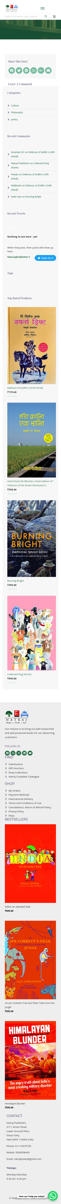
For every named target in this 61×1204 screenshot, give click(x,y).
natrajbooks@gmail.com (27, 1159)
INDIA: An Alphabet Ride (17, 906)
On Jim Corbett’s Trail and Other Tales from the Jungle (29, 1005)
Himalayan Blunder (15, 1103)
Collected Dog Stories (19, 674)
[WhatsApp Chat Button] (53, 1196)
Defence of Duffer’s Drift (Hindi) (25, 387)
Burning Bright (15, 580)
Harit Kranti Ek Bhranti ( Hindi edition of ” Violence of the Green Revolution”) (30, 483)
